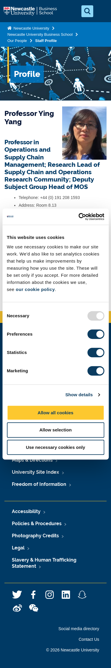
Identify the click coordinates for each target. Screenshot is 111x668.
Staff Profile (46, 40)
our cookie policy (35, 289)
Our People (17, 40)
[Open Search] (87, 11)
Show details (79, 394)
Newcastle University (30, 28)
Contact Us (89, 639)
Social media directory (78, 628)
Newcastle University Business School (40, 34)
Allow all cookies (55, 412)
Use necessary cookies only (55, 447)
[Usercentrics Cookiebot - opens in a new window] (79, 217)
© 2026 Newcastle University (72, 650)
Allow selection (55, 429)
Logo (31, 11)
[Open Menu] (101, 11)
